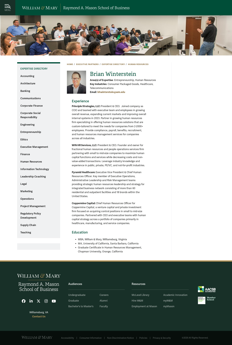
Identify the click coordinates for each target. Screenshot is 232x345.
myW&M (168, 300)
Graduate (73, 300)
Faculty (104, 306)
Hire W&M (137, 300)
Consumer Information (90, 338)
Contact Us (38, 316)
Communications (30, 98)
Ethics (24, 139)
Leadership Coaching (33, 176)
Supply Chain (28, 225)
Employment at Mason (144, 306)
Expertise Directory (113, 64)
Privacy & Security (162, 338)
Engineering (27, 124)
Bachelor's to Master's (80, 306)
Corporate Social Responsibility (30, 115)
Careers (104, 295)
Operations (27, 198)
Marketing (26, 191)
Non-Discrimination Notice (120, 338)
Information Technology (34, 169)
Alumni (104, 300)
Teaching (25, 232)
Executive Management (34, 147)
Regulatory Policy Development (30, 215)
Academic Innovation (175, 295)
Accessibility (67, 338)
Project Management (32, 206)
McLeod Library (140, 295)
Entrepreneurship (30, 132)
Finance (25, 154)
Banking (25, 91)
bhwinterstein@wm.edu (111, 92)
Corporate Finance (31, 105)
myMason (168, 306)
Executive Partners (87, 64)
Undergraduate (76, 295)
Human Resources (138, 64)
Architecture (27, 83)
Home (70, 64)
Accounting (27, 76)
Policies (143, 338)
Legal (23, 184)
